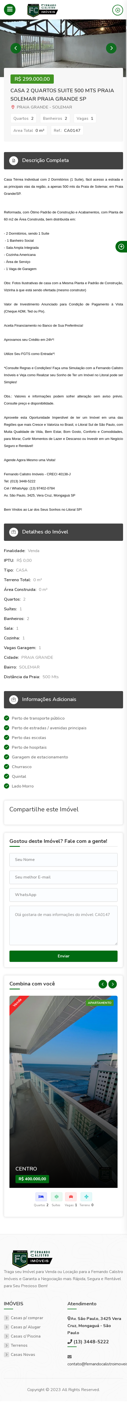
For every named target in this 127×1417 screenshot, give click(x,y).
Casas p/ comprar (27, 1318)
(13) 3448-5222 (90, 1342)
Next (111, 48)
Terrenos (19, 1345)
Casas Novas (23, 1354)
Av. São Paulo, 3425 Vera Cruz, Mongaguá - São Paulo (94, 1326)
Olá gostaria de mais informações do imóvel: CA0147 (63, 925)
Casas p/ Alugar (26, 1327)
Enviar (64, 956)
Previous (15, 48)
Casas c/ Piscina (26, 1336)
